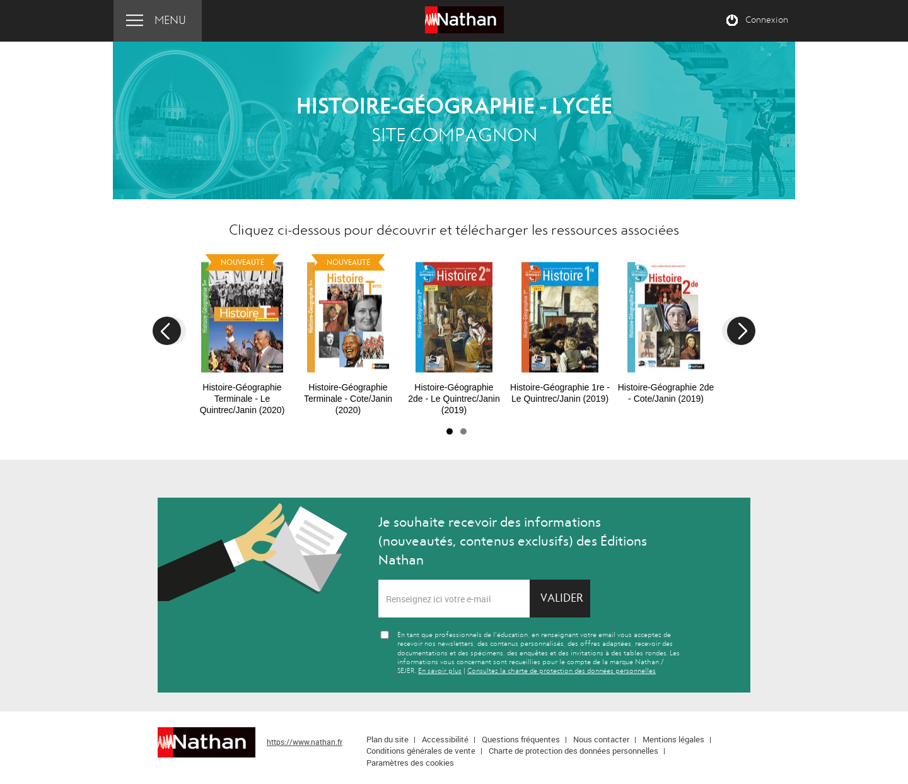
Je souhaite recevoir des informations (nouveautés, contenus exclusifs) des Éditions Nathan (512, 541)
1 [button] (449, 431)
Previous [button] (167, 331)
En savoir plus (440, 671)
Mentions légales (673, 739)
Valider (561, 598)
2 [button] (463, 431)
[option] (242, 332)
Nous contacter (601, 739)
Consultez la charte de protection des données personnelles (561, 671)
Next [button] (741, 331)
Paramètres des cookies (410, 762)
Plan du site (387, 739)
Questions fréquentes (521, 739)
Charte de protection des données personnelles (573, 750)
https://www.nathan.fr (304, 742)
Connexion (766, 20)
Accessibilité (445, 739)
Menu (170, 20)
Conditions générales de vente (420, 750)
